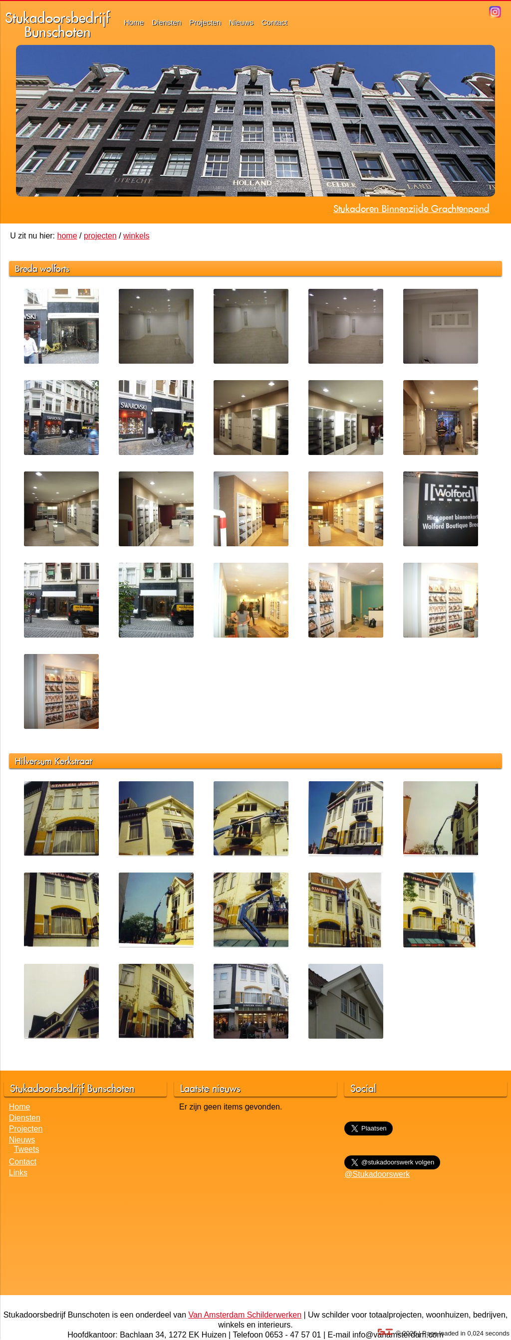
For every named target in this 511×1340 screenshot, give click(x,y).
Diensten (166, 22)
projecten (100, 235)
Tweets (26, 1149)
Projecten (205, 22)
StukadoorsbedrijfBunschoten (57, 24)
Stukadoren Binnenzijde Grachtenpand (411, 208)
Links (18, 1172)
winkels (136, 235)
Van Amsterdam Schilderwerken (245, 1315)
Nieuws (241, 22)
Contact (274, 22)
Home (134, 22)
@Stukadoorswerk (377, 1174)
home (67, 235)
